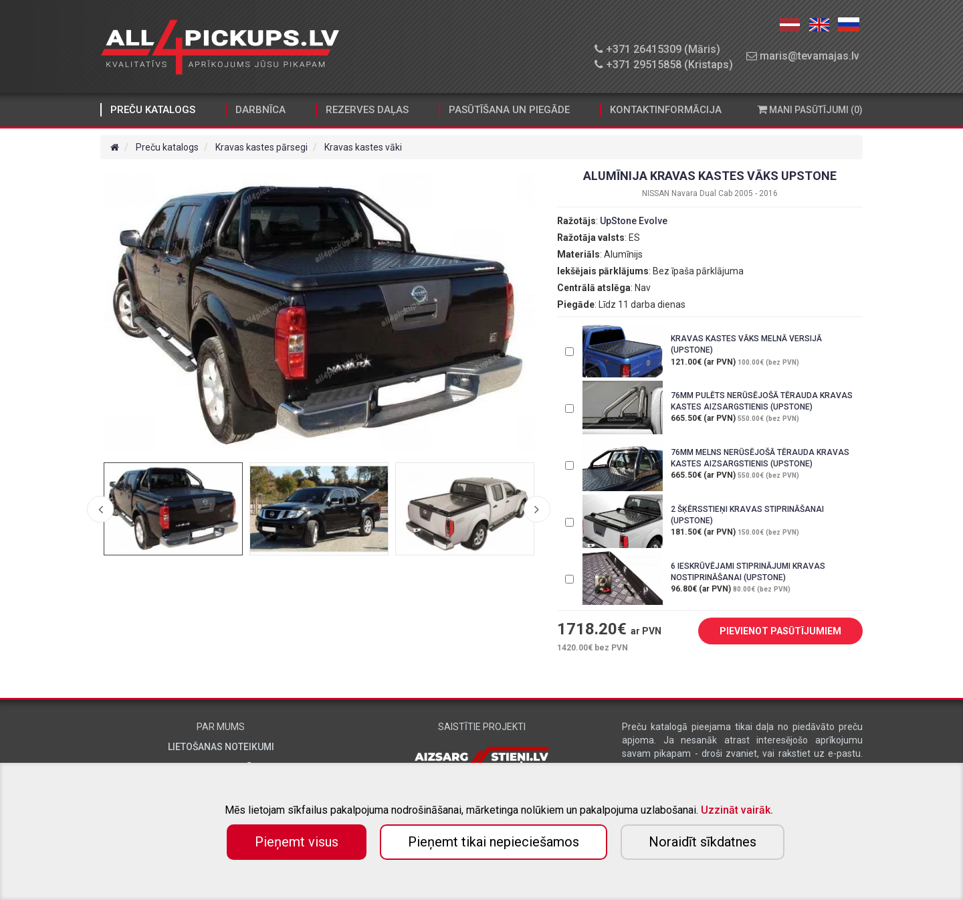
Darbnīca (260, 110)
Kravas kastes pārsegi (261, 147)
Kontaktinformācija (666, 110)
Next (537, 509)
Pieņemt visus (296, 842)
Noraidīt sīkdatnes (702, 842)
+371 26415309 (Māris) (657, 49)
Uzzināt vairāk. (737, 810)
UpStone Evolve (633, 220)
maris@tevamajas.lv (802, 56)
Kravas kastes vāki (363, 147)
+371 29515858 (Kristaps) (664, 64)
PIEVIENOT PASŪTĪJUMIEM (770, 631)
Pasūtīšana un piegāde (509, 110)
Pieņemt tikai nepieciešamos (493, 842)
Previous (100, 509)
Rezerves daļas (367, 110)
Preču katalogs (152, 110)
